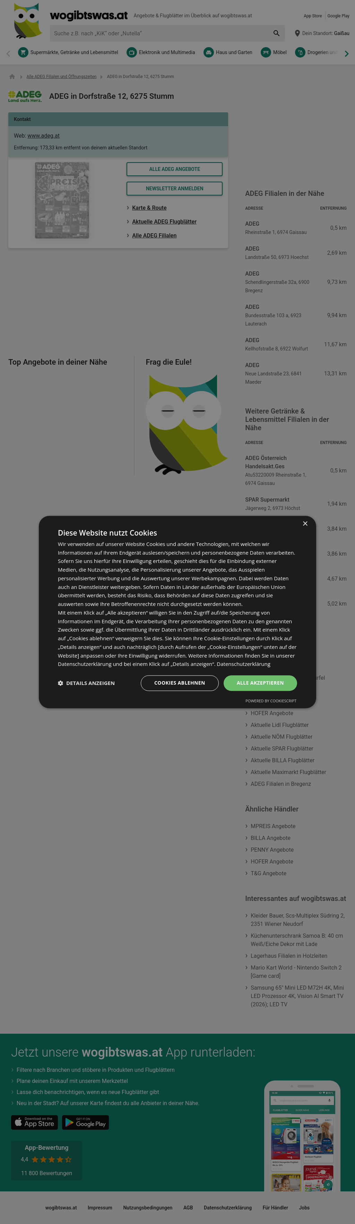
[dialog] (177, 612)
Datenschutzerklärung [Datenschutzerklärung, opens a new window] (243, 664)
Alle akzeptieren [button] (260, 682)
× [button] (305, 524)
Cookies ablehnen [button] (179, 682)
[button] (86, 683)
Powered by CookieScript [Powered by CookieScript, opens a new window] (270, 700)
